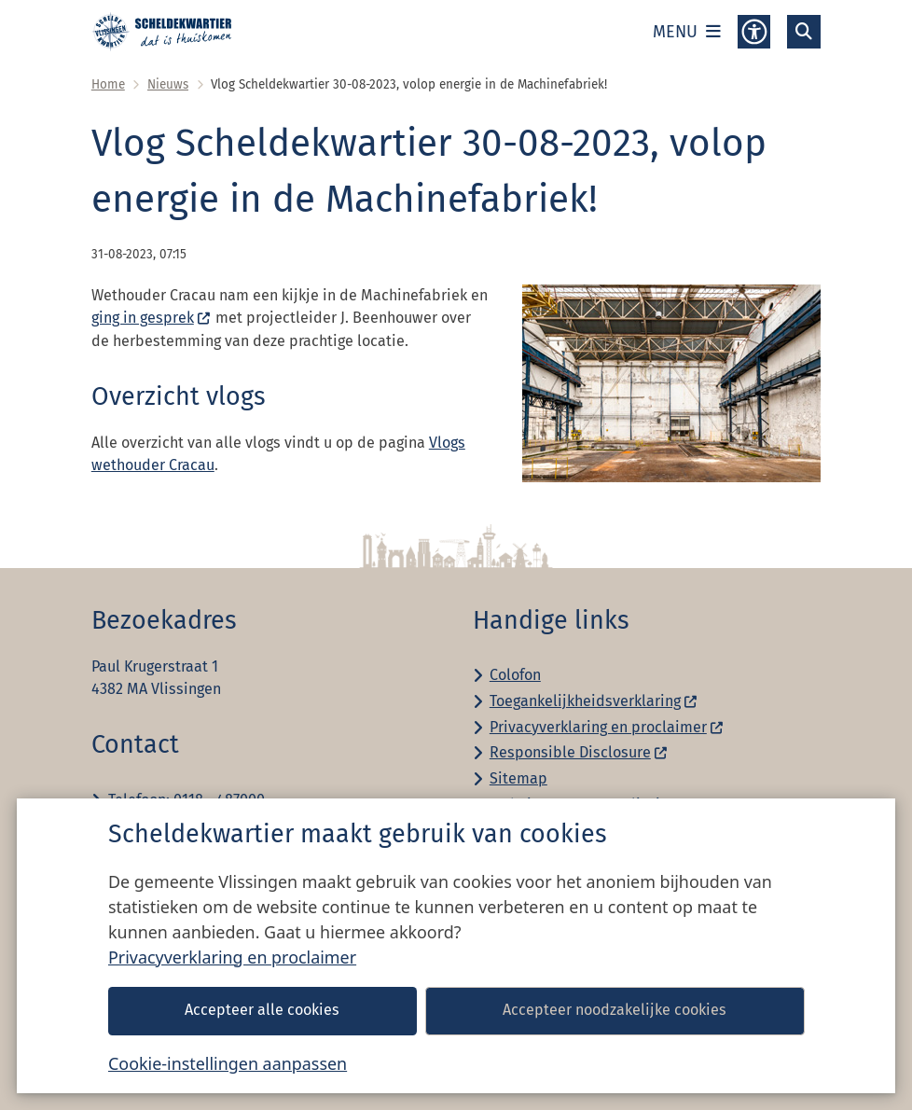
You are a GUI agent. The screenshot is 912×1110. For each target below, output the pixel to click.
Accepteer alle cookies (262, 1010)
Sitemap (518, 778)
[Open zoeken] (804, 32)
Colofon (515, 675)
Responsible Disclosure (579, 752)
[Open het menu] (687, 31)
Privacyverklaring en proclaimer (232, 957)
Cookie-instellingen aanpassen (227, 1063)
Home (108, 84)
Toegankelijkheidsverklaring (594, 701)
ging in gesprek (151, 317)
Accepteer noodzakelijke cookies (614, 1010)
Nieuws (167, 84)
